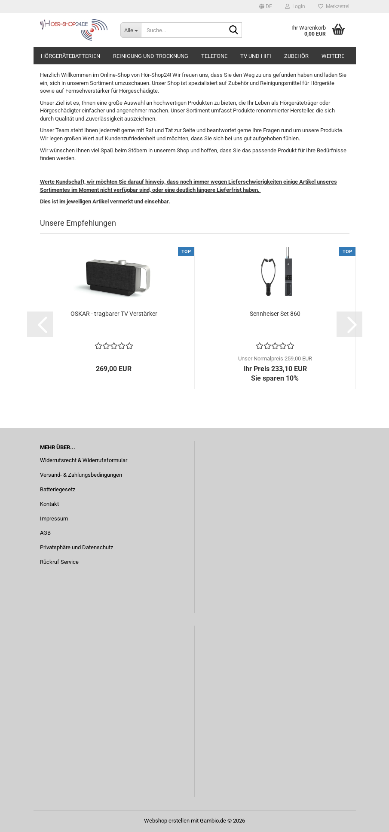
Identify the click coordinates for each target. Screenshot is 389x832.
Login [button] (295, 6)
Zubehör (296, 56)
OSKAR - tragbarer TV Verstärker (113, 313)
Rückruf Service (59, 562)
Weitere (333, 56)
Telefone (214, 56)
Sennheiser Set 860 (275, 313)
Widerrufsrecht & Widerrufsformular (83, 460)
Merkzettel (333, 6)
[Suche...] (130, 30)
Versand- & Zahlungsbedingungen (81, 475)
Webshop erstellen (167, 820)
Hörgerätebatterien (70, 56)
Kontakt (49, 504)
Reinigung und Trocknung (150, 56)
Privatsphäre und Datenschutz (76, 547)
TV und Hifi (255, 56)
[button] (266, 6)
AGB (45, 532)
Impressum (54, 518)
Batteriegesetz (57, 489)
